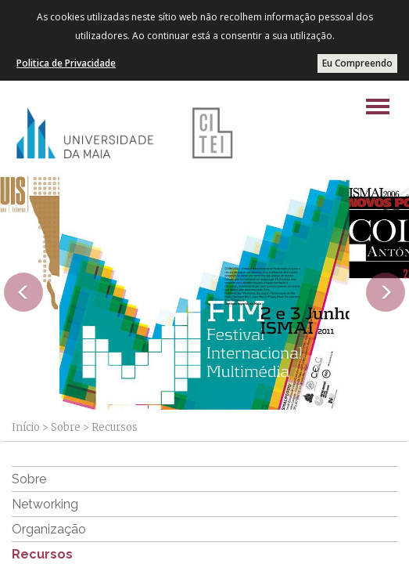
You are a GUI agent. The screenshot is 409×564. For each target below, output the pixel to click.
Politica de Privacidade (66, 63)
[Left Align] (377, 106)
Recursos (42, 554)
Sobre (66, 427)
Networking (45, 504)
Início (26, 427)
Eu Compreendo (357, 63)
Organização (49, 529)
